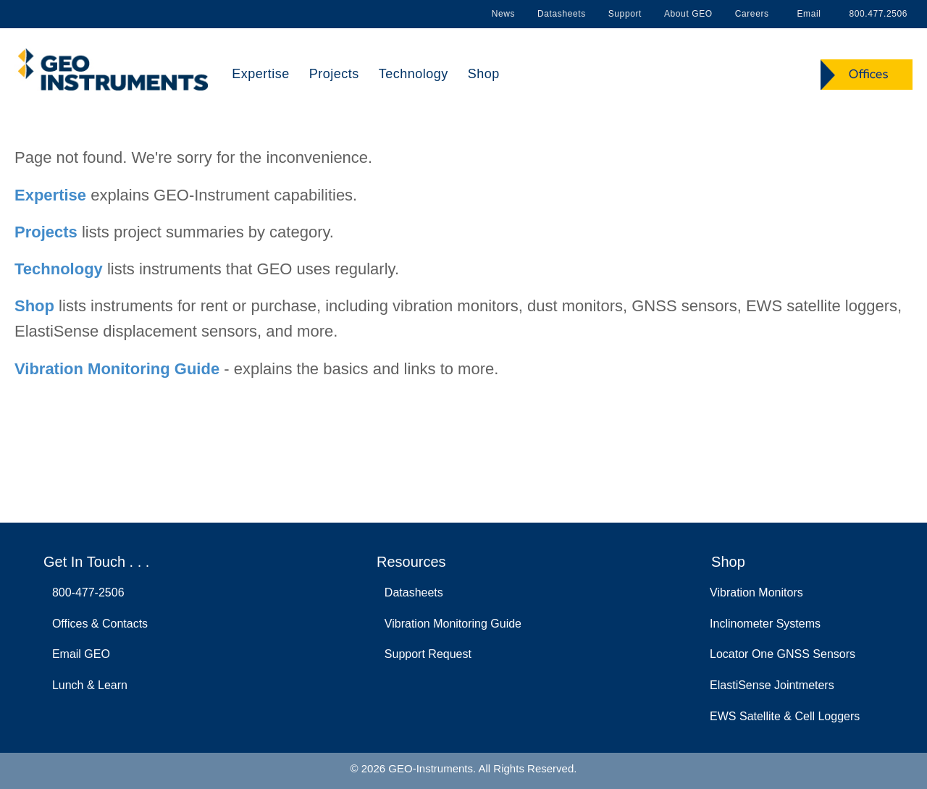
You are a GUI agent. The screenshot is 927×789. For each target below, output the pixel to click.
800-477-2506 (85, 592)
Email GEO (78, 654)
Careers (752, 14)
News (503, 14)
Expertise (261, 74)
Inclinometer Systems (765, 623)
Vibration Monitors (756, 592)
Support (625, 14)
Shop (484, 74)
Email (806, 14)
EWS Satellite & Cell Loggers (785, 716)
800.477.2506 (875, 14)
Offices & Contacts (97, 623)
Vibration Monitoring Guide (116, 369)
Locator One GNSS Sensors (782, 654)
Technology (413, 74)
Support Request (424, 654)
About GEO (688, 14)
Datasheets (561, 14)
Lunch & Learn (86, 685)
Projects (334, 74)
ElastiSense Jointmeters (772, 685)
